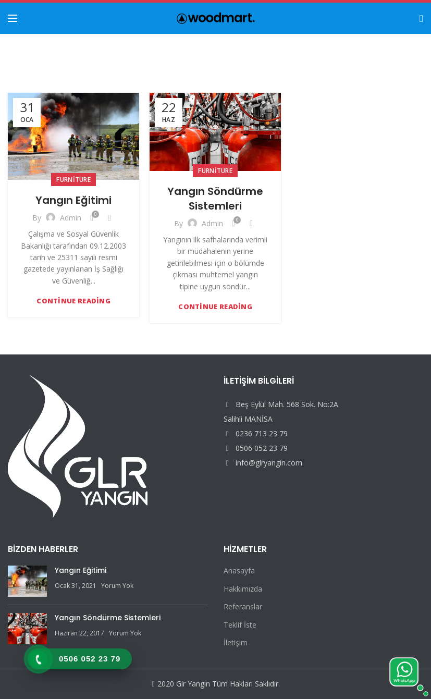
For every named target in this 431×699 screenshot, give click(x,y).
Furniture (73, 179)
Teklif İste (240, 625)
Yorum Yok (117, 585)
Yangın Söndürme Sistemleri (215, 198)
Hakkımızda (243, 589)
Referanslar (243, 606)
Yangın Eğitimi (73, 200)
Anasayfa (239, 570)
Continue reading (73, 301)
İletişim (236, 642)
